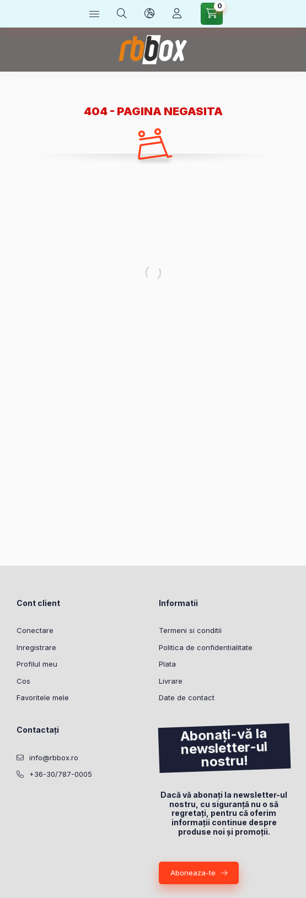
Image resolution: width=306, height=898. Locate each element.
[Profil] (177, 14)
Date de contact (186, 697)
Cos (23, 681)
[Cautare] (122, 14)
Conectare (35, 630)
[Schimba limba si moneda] (149, 14)
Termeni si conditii (190, 630)
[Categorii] (94, 14)
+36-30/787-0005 (60, 774)
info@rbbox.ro (53, 757)
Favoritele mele (43, 697)
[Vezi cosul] (212, 14)
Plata (167, 663)
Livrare (170, 681)
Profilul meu (37, 663)
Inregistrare (36, 647)
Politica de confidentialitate (206, 647)
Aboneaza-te (193, 872)
